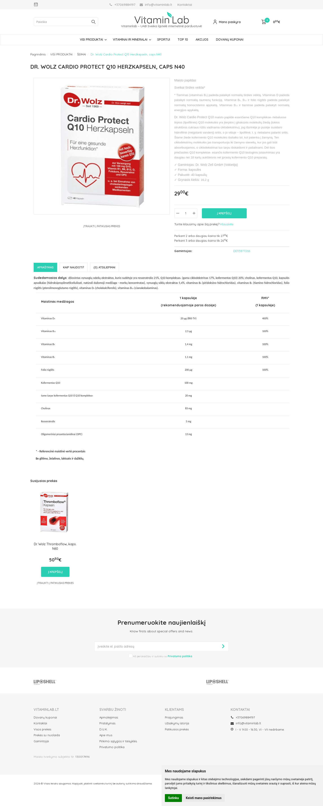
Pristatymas (107, 723)
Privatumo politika (111, 747)
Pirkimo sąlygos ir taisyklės (118, 741)
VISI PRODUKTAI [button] (91, 39)
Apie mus (105, 735)
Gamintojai (41, 741)
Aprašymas (45, 267)
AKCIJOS (202, 39)
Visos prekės (42, 729)
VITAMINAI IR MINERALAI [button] (130, 39)
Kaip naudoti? (73, 267)
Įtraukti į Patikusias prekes (101, 226)
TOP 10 (183, 39)
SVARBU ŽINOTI (112, 709)
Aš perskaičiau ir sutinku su (162, 656)
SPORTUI (163, 39)
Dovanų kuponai (45, 717)
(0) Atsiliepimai (104, 267)
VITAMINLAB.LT (46, 709)
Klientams (174, 709)
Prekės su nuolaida (47, 735)
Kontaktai (184, 5)
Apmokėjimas (108, 717)
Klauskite (227, 224)
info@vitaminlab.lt (246, 723)
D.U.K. (103, 729)
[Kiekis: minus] (177, 213)
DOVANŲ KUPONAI (229, 39)
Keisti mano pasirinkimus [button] (204, 798)
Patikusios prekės (177, 729)
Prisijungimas (174, 717)
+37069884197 (243, 717)
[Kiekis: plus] (194, 213)
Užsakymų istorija (177, 723)
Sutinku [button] (173, 798)
